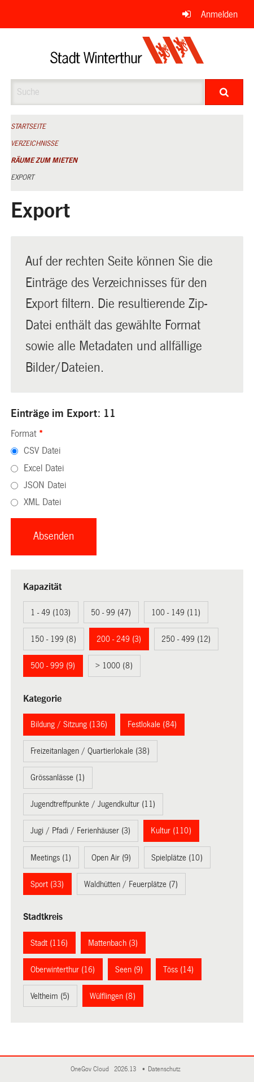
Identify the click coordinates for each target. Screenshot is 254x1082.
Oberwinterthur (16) (62, 969)
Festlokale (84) (152, 724)
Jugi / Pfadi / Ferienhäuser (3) (80, 830)
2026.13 (125, 1069)
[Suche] (224, 92)
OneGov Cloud (91, 1069)
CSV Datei (42, 450)
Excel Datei (44, 468)
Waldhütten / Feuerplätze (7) (131, 884)
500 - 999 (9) (52, 665)
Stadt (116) (49, 943)
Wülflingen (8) (112, 996)
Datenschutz (166, 1069)
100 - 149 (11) (175, 612)
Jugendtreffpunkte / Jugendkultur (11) (92, 804)
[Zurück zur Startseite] (127, 54)
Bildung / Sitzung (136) (68, 724)
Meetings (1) (50, 857)
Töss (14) (178, 969)
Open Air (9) (111, 857)
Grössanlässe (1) (57, 777)
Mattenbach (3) (113, 943)
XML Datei (42, 502)
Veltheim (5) (49, 996)
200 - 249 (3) (119, 639)
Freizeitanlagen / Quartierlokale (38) (90, 750)
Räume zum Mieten (44, 160)
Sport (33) (47, 884)
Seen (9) (129, 969)
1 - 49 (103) (50, 612)
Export (22, 177)
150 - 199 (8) (53, 639)
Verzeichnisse (34, 143)
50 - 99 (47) (111, 612)
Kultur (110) (171, 830)
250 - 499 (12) (186, 639)
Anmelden (219, 14)
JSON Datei (45, 485)
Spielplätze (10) (177, 857)
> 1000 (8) (114, 665)
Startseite (28, 127)
